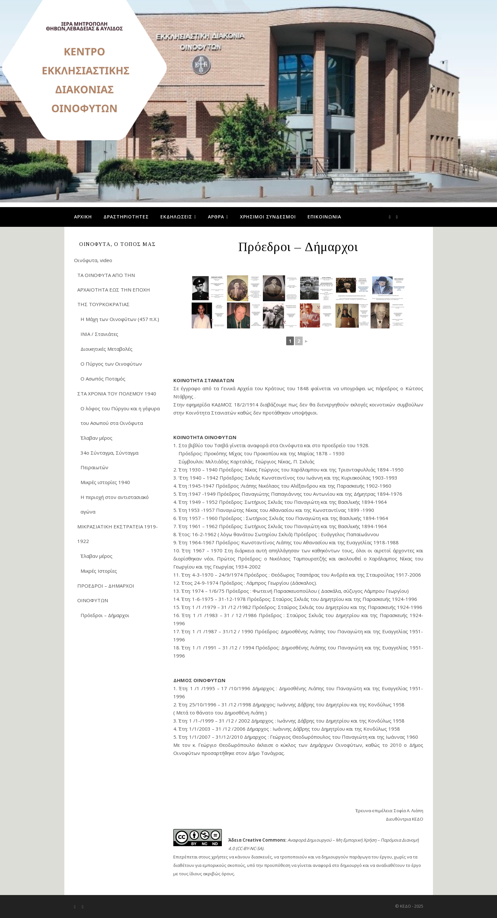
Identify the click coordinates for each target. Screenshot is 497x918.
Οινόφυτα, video (93, 260)
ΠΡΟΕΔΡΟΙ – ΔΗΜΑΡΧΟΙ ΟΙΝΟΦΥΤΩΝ (105, 592)
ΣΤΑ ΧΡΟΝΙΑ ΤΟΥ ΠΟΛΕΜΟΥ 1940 (116, 393)
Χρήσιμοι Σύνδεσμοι (268, 217)
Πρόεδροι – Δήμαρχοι (105, 615)
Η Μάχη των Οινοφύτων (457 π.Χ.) (120, 319)
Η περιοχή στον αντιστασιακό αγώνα (115, 504)
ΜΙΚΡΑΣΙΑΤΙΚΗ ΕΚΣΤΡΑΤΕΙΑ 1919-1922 (117, 533)
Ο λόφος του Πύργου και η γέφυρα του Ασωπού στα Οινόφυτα (120, 415)
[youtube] (397, 217)
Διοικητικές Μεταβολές (107, 349)
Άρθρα (216, 217)
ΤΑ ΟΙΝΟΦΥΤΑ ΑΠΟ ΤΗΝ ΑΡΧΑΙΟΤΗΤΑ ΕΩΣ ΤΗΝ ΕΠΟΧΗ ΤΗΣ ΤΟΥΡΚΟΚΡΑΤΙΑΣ (113, 289)
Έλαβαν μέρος (97, 438)
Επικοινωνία (324, 217)
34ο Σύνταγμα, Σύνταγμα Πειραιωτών (109, 459)
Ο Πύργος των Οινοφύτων (111, 363)
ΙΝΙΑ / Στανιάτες (99, 334)
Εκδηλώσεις (176, 217)
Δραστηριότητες (126, 217)
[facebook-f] (390, 217)
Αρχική (83, 217)
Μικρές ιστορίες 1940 (105, 482)
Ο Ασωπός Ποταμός (103, 378)
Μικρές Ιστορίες (99, 571)
